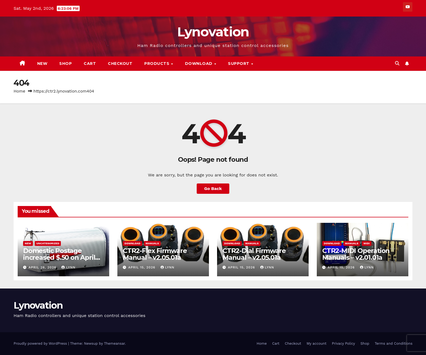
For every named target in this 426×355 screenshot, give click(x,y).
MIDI (367, 243)
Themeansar (114, 343)
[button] (397, 63)
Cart (90, 63)
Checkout (120, 63)
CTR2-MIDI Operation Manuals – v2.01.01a (356, 254)
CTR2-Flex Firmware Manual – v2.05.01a (155, 254)
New (42, 63)
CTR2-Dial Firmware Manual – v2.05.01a (254, 254)
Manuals (152, 243)
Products (157, 63)
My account (316, 343)
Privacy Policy (343, 343)
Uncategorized (47, 243)
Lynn (68, 267)
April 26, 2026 (43, 267)
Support (239, 63)
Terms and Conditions (393, 343)
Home (19, 91)
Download (199, 63)
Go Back (213, 188)
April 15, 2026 (142, 267)
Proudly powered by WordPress (41, 343)
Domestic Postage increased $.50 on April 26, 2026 (59, 257)
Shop (65, 63)
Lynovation (213, 32)
